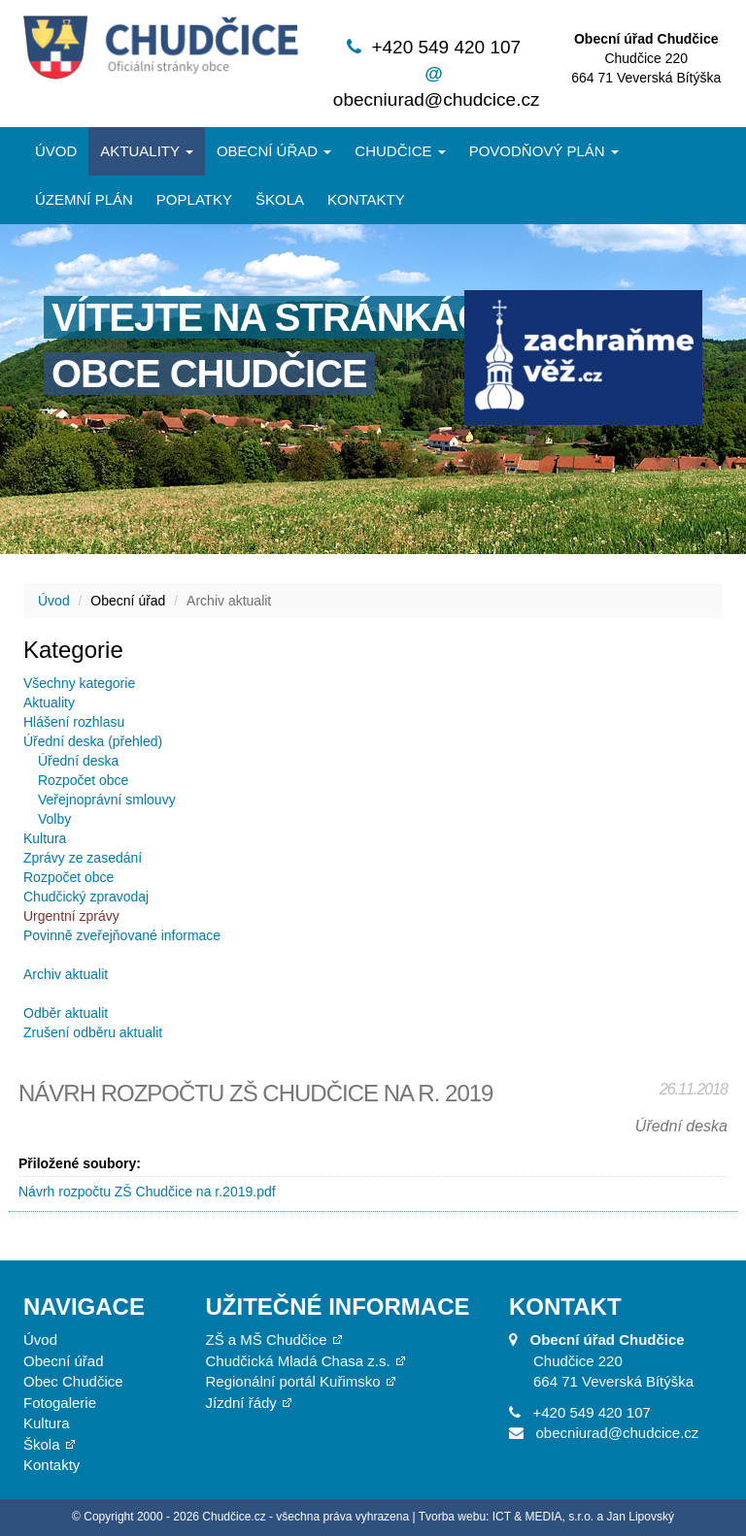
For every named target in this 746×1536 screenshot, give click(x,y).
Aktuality (146, 151)
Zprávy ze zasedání (82, 858)
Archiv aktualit (65, 974)
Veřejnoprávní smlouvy (107, 799)
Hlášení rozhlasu (73, 722)
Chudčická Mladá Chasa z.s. (298, 1361)
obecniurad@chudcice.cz (436, 99)
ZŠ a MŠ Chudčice (266, 1339)
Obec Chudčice (73, 1381)
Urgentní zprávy (71, 916)
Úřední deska (78, 760)
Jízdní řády (241, 1402)
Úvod (56, 151)
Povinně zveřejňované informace (121, 935)
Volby (54, 819)
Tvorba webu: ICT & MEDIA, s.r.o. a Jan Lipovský (546, 1516)
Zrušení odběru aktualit (92, 1032)
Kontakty (366, 199)
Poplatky (194, 199)
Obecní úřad (274, 151)
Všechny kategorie (79, 683)
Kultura (44, 838)
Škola (279, 199)
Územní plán (84, 199)
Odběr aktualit (65, 1013)
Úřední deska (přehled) (92, 741)
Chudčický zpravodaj (86, 896)
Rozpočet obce (83, 780)
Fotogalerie (59, 1402)
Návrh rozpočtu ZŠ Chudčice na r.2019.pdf (147, 1191)
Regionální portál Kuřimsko (293, 1381)
